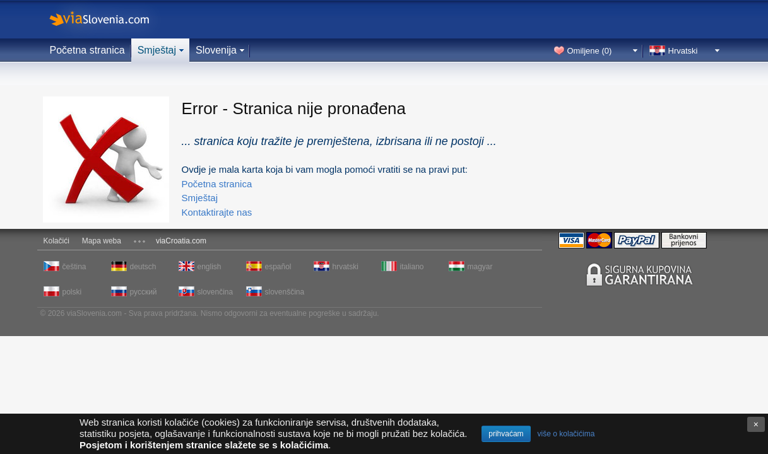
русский (143, 292)
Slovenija (216, 50)
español (278, 266)
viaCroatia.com (181, 240)
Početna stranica (87, 50)
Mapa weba (101, 240)
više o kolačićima (566, 433)
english (210, 266)
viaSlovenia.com (110, 19)
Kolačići (56, 240)
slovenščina (284, 292)
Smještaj (157, 50)
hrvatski (345, 266)
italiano (412, 266)
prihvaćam (505, 433)
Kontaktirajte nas (217, 212)
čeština (74, 266)
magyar (480, 266)
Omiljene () (589, 50)
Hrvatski (683, 50)
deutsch (143, 266)
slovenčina (215, 292)
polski (72, 292)
